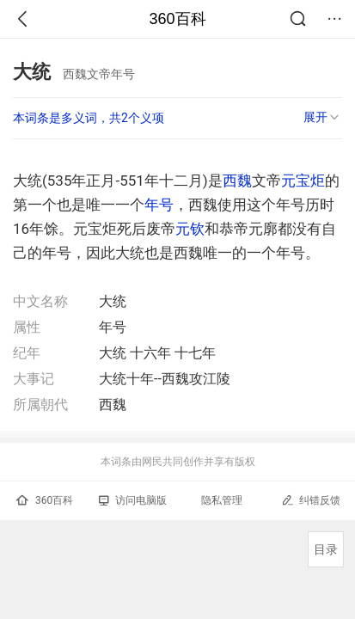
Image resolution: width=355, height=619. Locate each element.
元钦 (190, 228)
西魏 (237, 180)
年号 (159, 204)
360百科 (177, 19)
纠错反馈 (310, 499)
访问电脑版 (133, 500)
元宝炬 (303, 180)
